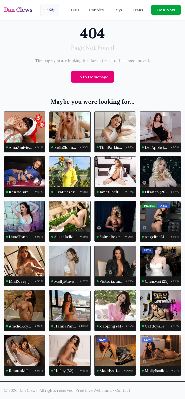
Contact (122, 390)
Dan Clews (18, 9)
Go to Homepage (92, 76)
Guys (117, 9)
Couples (96, 9)
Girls (75, 9)
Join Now (166, 9)
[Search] (51, 10)
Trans (137, 9)
